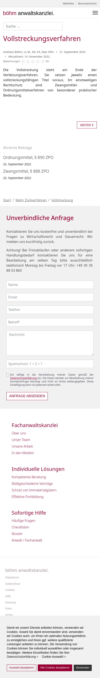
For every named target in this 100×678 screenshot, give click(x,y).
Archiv (9, 614)
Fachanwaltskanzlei (35, 425)
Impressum (12, 577)
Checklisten (20, 527)
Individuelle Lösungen (38, 469)
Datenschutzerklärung (23, 378)
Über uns (19, 433)
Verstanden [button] (82, 667)
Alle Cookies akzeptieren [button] (55, 667)
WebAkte (68, 3)
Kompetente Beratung (29, 477)
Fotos (8, 608)
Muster (17, 533)
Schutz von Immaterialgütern (34, 490)
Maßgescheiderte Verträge (32, 483)
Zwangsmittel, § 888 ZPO (26, 171)
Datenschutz (12, 583)
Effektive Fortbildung (28, 496)
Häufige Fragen (23, 520)
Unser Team (21, 439)
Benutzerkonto (87, 3)
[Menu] (95, 12)
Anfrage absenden (27, 396)
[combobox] (33, 26)
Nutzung (10, 602)
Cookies (10, 589)
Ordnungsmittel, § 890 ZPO (28, 157)
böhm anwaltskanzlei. (27, 570)
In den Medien (23, 453)
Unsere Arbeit (22, 446)
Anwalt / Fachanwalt (27, 540)
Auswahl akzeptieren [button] (21, 667)
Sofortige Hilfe (29, 513)
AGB (7, 596)
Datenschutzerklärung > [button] (24, 656)
